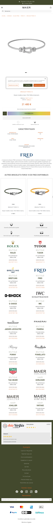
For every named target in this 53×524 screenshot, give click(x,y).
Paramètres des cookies (26, 483)
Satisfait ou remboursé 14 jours (18, 123)
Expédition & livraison (26, 460)
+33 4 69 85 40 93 (40, 364)
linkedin (36, 491)
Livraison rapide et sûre (42, 225)
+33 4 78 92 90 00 (13, 338)
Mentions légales (26, 522)
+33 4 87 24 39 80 (40, 287)
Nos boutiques (26, 476)
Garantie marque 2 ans (35, 123)
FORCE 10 (23, 16)
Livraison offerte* (27, 3)
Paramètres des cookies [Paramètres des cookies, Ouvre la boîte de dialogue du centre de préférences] (13, 85)
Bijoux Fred (16, 16)
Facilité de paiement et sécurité (42, 233)
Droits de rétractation (26, 457)
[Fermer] (45, 78)
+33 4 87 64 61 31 (13, 389)
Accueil (4, 16)
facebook (17, 491)
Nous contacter (26, 118)
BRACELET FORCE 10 (31, 16)
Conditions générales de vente (26, 519)
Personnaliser (29, 113)
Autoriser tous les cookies (39, 85)
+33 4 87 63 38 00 (13, 364)
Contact (26, 473)
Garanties (26, 463)
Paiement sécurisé (26, 454)
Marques (9, 16)
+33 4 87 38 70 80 (40, 338)
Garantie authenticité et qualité (11, 225)
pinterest (22, 491)
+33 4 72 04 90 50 (13, 415)
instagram (26, 491)
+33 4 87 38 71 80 (13, 313)
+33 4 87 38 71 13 (40, 262)
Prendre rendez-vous (26, 479)
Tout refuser (28, 85)
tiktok (31, 491)
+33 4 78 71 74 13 (13, 262)
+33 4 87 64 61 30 (13, 287)
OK (50, 499)
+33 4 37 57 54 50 (40, 415)
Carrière (26, 467)
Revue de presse (26, 470)
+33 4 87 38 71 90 (40, 313)
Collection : (26, 99)
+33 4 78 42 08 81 (40, 389)
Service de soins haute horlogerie (11, 233)
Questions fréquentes (26, 450)
